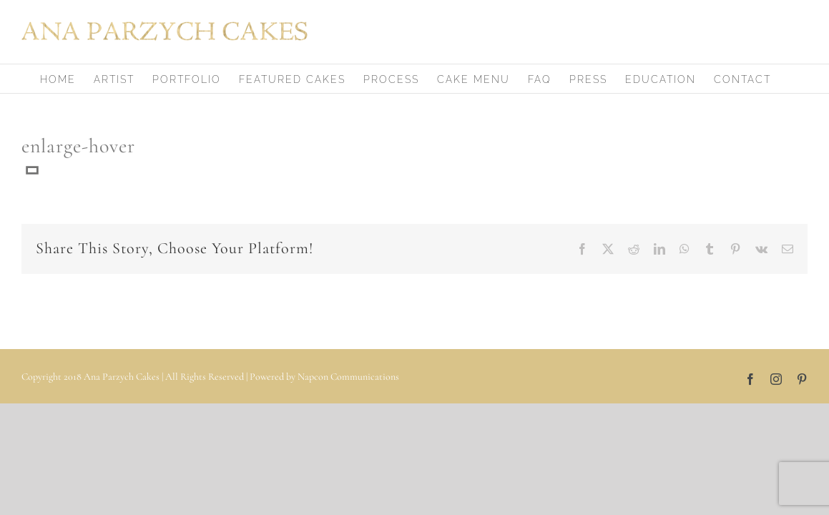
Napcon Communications (348, 377)
